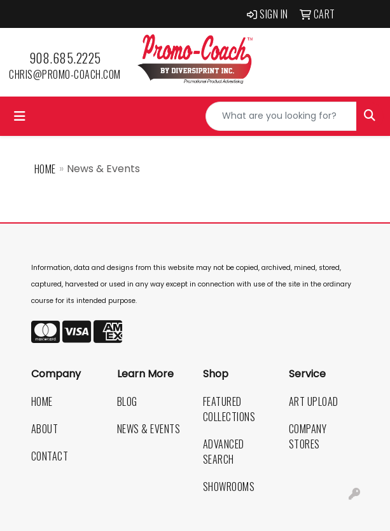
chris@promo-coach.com (65, 74)
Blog (127, 401)
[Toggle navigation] (19, 116)
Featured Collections (229, 409)
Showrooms (229, 486)
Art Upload (313, 401)
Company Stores (308, 436)
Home (45, 169)
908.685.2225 (65, 57)
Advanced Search (223, 451)
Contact (50, 456)
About (45, 428)
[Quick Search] (281, 116)
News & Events (149, 428)
